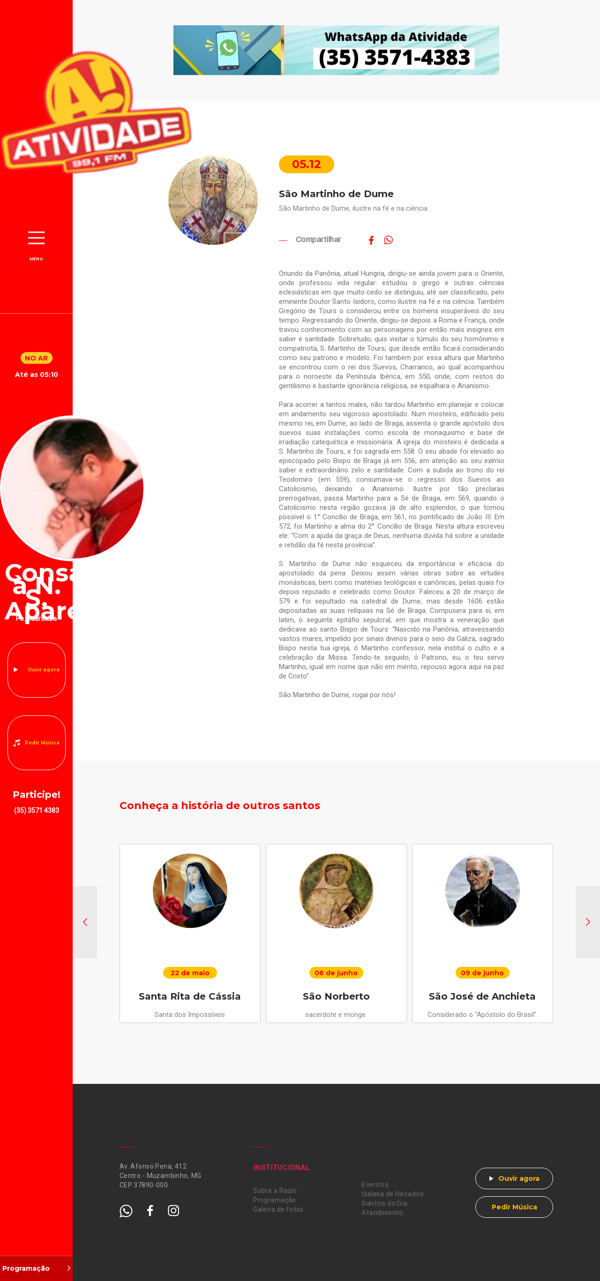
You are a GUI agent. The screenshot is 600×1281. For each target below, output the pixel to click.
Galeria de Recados (392, 1194)
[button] (85, 922)
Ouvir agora (44, 670)
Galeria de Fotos (278, 1209)
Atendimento (382, 1212)
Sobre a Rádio (275, 1190)
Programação (274, 1200)
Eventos (375, 1184)
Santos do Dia (384, 1203)
